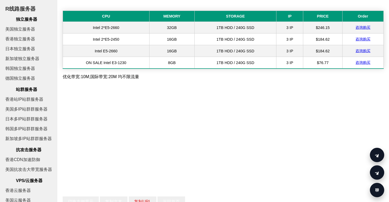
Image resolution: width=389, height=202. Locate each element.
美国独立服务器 (20, 29)
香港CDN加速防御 (22, 159)
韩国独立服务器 (20, 68)
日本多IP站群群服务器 (26, 119)
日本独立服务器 (20, 49)
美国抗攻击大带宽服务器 (28, 169)
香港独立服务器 (20, 39)
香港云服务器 (18, 190)
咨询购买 (363, 27)
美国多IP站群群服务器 (26, 109)
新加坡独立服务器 (22, 58)
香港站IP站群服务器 (24, 99)
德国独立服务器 (20, 78)
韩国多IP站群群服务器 (26, 129)
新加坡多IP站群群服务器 (28, 138)
